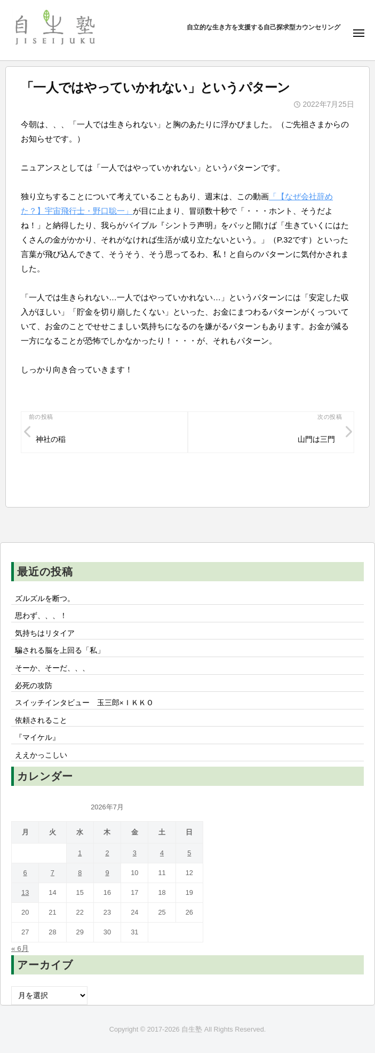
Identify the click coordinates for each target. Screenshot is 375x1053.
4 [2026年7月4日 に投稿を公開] (162, 853)
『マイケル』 (37, 738)
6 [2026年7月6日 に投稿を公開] (25, 873)
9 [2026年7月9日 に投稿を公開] (107, 873)
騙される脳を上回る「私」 (60, 650)
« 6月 (20, 949)
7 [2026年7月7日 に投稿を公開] (52, 873)
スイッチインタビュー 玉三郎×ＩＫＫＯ (84, 703)
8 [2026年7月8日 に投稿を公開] (80, 873)
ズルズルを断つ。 (45, 599)
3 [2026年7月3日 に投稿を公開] (135, 853)
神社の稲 (51, 439)
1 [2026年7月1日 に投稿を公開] (80, 853)
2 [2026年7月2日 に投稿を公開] (107, 853)
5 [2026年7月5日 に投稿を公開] (189, 853)
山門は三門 (316, 439)
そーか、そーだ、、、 (52, 668)
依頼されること (41, 720)
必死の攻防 (33, 686)
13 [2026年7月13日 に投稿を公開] (25, 892)
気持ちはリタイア (45, 633)
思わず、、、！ (41, 616)
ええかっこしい (41, 755)
